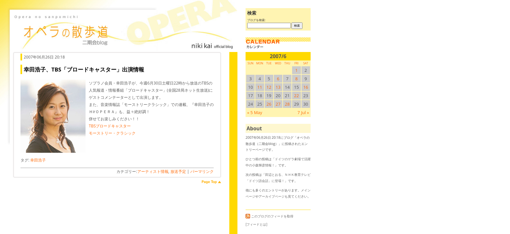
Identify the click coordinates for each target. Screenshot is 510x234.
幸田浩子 (38, 160)
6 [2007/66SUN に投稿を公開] (278, 79)
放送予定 (178, 171)
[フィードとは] (256, 224)
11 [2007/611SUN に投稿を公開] (259, 87)
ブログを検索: (256, 20)
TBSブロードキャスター (110, 126)
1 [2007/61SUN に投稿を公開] (296, 70)
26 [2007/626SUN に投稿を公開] (268, 104)
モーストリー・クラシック (112, 133)
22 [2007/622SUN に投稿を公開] (296, 95)
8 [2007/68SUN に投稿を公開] (296, 79)
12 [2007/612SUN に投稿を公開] (268, 87)
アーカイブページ (272, 196)
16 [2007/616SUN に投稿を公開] (305, 87)
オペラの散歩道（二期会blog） (123, 31)
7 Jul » (303, 112)
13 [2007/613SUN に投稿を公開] (278, 87)
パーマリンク (202, 171)
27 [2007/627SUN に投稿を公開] (278, 104)
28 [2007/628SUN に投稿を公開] (287, 104)
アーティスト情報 (152, 171)
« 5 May (254, 112)
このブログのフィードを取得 (269, 216)
